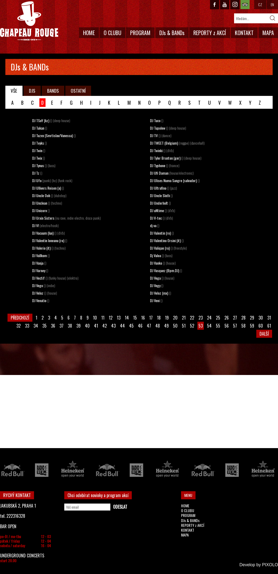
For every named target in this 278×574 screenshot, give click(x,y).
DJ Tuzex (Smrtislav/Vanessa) (54, 135)
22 (192, 317)
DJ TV (160, 135)
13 (119, 317)
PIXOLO (270, 564)
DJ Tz (37, 173)
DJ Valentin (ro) (162, 233)
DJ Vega (162, 278)
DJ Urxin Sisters (66, 218)
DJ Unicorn (41, 210)
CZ (260, 4)
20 (175, 317)
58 (243, 325)
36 (53, 325)
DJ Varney (40, 270)
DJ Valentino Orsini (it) (167, 240)
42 (104, 325)
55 (218, 325)
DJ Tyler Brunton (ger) (175, 158)
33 (27, 325)
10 (95, 317)
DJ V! (45, 225)
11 (102, 317)
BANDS (53, 90)
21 (184, 317)
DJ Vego (43, 285)
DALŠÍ (264, 334)
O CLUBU (112, 33)
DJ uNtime (162, 210)
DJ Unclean (47, 203)
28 (243, 317)
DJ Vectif (55, 278)
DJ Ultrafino (163, 188)
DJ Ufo (52, 180)
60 (260, 325)
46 (140, 325)
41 (96, 325)
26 (226, 317)
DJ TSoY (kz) (51, 120)
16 (143, 317)
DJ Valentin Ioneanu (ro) (49, 240)
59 (252, 325)
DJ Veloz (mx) (160, 293)
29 (252, 317)
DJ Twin (38, 150)
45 (131, 325)
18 (159, 317)
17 (151, 317)
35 (44, 325)
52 (192, 325)
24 (209, 317)
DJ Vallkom (41, 255)
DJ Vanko (163, 263)
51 (184, 325)
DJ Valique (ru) (168, 248)
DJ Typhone (164, 165)
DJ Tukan (39, 128)
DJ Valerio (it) (49, 248)
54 (209, 325)
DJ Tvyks (39, 143)
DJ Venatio (40, 300)
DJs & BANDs (172, 33)
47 (149, 325)
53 (200, 325)
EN (272, 4)
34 (35, 325)
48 (157, 325)
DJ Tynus (43, 165)
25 (218, 317)
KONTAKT (244, 33)
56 (226, 325)
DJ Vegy (156, 285)
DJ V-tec (161, 218)
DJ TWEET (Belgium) (177, 143)
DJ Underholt (160, 203)
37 (61, 325)
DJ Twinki (162, 150)
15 (135, 317)
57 (235, 325)
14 (127, 317)
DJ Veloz (44, 293)
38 (70, 325)
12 (110, 317)
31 (269, 317)
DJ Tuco (156, 120)
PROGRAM (140, 33)
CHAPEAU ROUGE (29, 21)
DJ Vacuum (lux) (48, 233)
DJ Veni (156, 300)
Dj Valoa (161, 255)
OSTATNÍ (78, 90)
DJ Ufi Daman (172, 173)
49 (166, 325)
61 (269, 325)
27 (235, 317)
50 (175, 325)
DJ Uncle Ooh (49, 195)
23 (200, 317)
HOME (89, 33)
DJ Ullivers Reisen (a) (48, 188)
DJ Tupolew (168, 128)
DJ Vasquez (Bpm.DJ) (166, 270)
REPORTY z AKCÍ (209, 33)
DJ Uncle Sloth (161, 195)
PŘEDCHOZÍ (20, 317)
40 (87, 325)
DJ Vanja (39, 263)
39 (78, 325)
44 (122, 325)
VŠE (14, 90)
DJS (32, 90)
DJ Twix (38, 158)
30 (260, 317)
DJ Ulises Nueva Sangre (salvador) (175, 180)
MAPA (268, 33)
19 (167, 317)
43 (113, 325)
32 (18, 325)
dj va (154, 225)
